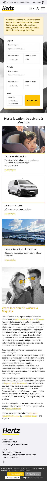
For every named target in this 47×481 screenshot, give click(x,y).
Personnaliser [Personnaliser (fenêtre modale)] (13, 478)
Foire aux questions (10, 457)
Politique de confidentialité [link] (31, 478)
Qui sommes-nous (9, 442)
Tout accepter (16, 474)
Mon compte (7, 439)
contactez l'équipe (28, 416)
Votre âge (13, 95)
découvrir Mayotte (12, 409)
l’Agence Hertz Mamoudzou (14, 383)
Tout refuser (33, 474)
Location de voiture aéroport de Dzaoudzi (19, 455)
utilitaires (39, 319)
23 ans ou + (15, 101)
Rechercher (31, 97)
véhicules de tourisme (23, 319)
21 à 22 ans (15, 98)
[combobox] (23, 51)
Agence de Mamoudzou (11, 452)
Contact (5, 449)
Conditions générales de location (15, 444)
